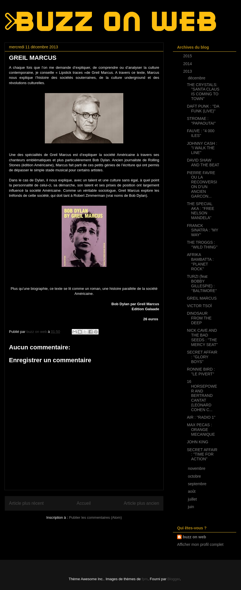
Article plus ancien (141, 503)
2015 (188, 56)
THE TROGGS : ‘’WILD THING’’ (202, 244)
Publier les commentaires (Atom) (95, 517)
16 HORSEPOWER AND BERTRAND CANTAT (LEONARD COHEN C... (202, 395)
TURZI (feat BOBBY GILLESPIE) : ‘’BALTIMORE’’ (202, 283)
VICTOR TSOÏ (199, 306)
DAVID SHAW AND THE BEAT (203, 162)
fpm (145, 579)
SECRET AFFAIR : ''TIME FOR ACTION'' (202, 454)
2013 (188, 71)
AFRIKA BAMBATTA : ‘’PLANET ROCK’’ (200, 261)
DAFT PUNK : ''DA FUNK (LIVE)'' (203, 108)
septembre (197, 484)
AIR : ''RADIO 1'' (201, 417)
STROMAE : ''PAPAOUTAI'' (201, 120)
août (192, 491)
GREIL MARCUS (202, 298)
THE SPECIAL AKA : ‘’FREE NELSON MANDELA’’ (200, 211)
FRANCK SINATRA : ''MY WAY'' (202, 230)
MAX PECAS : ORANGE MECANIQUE (201, 430)
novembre (197, 468)
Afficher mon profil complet (200, 544)
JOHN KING (197, 442)
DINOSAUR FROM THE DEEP (199, 318)
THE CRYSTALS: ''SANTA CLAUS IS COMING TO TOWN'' (203, 91)
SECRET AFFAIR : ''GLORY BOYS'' (202, 357)
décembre (197, 78)
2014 (188, 63)
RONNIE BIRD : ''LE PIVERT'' (201, 371)
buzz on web (194, 537)
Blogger (173, 579)
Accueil (84, 503)
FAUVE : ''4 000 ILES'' (200, 133)
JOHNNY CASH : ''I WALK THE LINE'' (202, 148)
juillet (193, 499)
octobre (195, 476)
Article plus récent (26, 503)
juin (191, 506)
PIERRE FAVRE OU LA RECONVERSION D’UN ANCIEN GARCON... (202, 184)
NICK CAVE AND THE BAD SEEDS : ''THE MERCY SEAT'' (202, 337)
